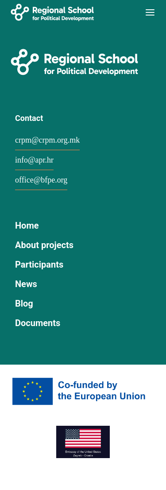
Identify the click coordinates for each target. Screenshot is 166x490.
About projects (44, 245)
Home (27, 225)
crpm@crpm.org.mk (47, 140)
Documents (37, 323)
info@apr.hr (34, 160)
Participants (39, 264)
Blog (24, 303)
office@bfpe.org (41, 179)
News (26, 284)
